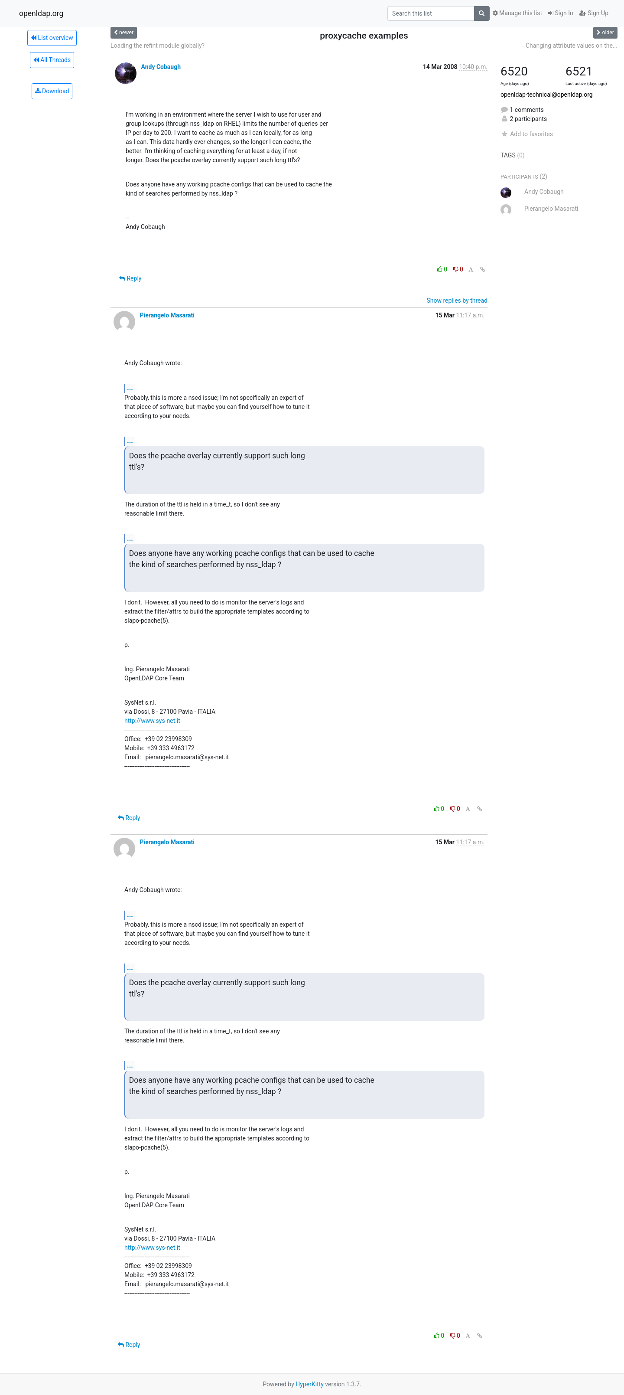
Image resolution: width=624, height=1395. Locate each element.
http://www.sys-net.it (152, 720)
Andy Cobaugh (161, 66)
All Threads (52, 59)
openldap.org (41, 13)
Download (52, 91)
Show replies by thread (457, 300)
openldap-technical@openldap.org (546, 94)
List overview (52, 37)
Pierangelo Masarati (167, 315)
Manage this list (517, 13)
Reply (130, 278)
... (130, 388)
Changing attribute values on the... (572, 45)
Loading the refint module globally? (157, 45)
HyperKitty (310, 1384)
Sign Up (593, 13)
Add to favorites (526, 134)
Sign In (560, 13)
